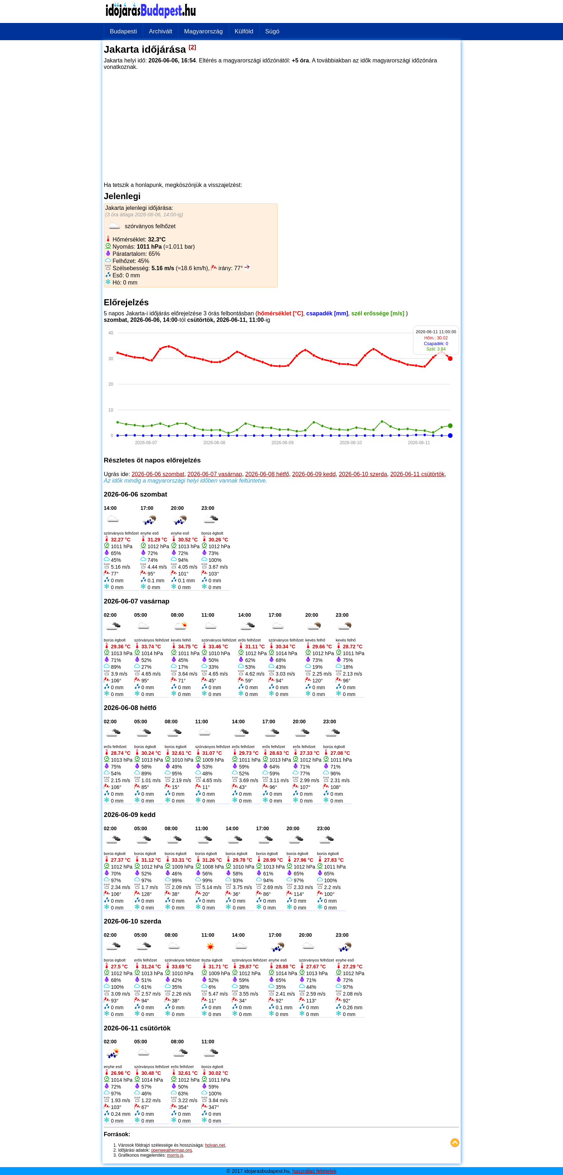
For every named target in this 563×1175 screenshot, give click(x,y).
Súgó (272, 31)
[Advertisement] (281, 123)
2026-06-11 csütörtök (417, 474)
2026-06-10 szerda (363, 474)
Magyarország (203, 31)
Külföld (244, 31)
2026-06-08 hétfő (267, 474)
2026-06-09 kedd (314, 474)
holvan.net (215, 1145)
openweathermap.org (171, 1150)
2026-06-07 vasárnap (214, 474)
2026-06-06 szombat (157, 474)
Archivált (160, 31)
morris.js (175, 1155)
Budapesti (123, 31)
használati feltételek (314, 1171)
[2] (192, 47)
